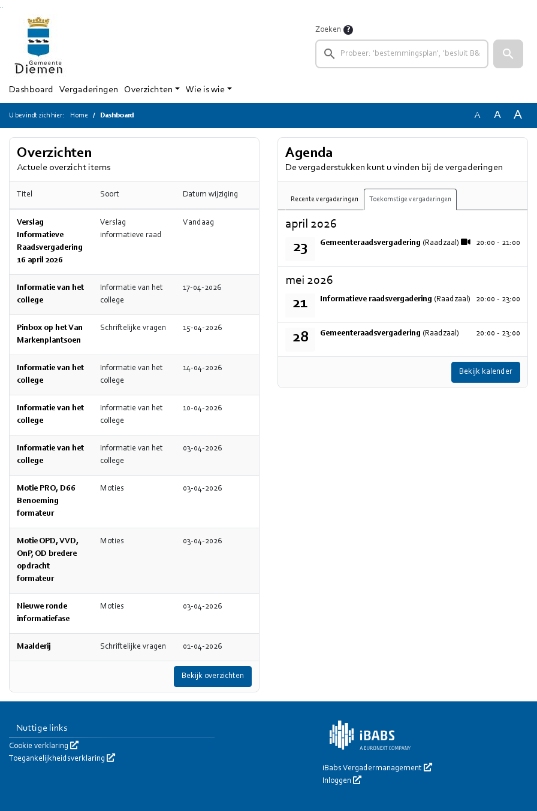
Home (79, 115)
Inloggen (341, 781)
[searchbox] (401, 54)
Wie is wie (205, 90)
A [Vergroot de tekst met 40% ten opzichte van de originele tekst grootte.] (518, 115)
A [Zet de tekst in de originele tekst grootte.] (477, 115)
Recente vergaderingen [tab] (324, 199)
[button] (508, 54)
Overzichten (148, 90)
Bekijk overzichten (213, 676)
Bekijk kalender (485, 372)
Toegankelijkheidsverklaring (62, 759)
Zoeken (328, 30)
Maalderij (34, 647)
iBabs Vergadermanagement (377, 768)
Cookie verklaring (44, 746)
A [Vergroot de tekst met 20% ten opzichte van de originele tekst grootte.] (497, 115)
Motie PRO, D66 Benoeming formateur (46, 501)
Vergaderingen (88, 90)
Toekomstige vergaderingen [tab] (410, 199)
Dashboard (31, 90)
